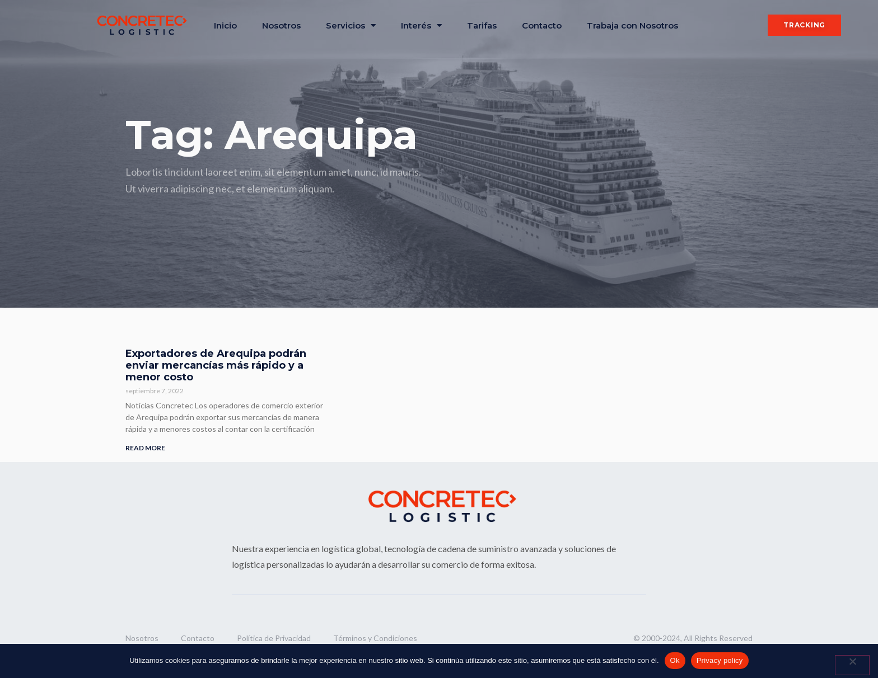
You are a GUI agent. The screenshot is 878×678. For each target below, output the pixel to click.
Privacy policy (720, 660)
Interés (421, 25)
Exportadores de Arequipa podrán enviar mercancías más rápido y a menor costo (215, 365)
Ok (675, 660)
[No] (852, 665)
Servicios (351, 25)
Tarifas (482, 25)
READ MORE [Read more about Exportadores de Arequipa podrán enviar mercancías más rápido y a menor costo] (145, 448)
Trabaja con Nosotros (632, 25)
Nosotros (281, 25)
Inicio (225, 25)
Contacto (542, 25)
